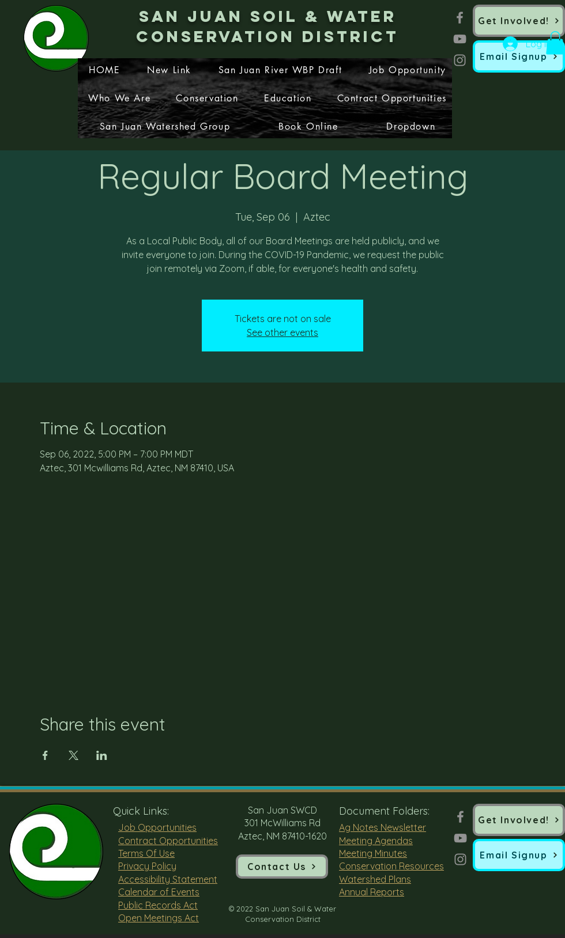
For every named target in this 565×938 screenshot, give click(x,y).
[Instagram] (460, 60)
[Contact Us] (282, 866)
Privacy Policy (147, 866)
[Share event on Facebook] (45, 755)
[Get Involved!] (519, 21)
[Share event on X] (73, 755)
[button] (519, 56)
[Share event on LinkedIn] (101, 755)
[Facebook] (460, 17)
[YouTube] (460, 39)
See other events (282, 332)
